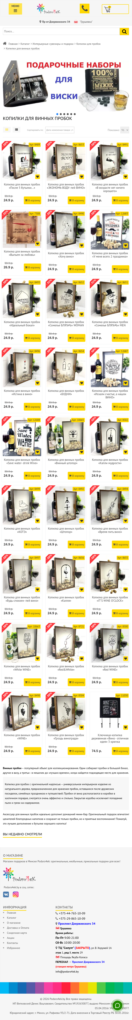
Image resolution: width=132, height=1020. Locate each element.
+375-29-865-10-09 (72, 918)
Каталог (25, 44)
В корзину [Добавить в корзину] (32, 200)
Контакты (12, 943)
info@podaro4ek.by (67, 971)
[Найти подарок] (124, 31)
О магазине (14, 922)
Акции (10, 938)
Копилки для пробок (88, 44)
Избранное (13, 948)
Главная (13, 44)
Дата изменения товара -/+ (59, 129)
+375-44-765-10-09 (72, 913)
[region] (66, 88)
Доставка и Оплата (18, 928)
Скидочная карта (17, 933)
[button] (66, 85)
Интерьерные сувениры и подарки (53, 44)
